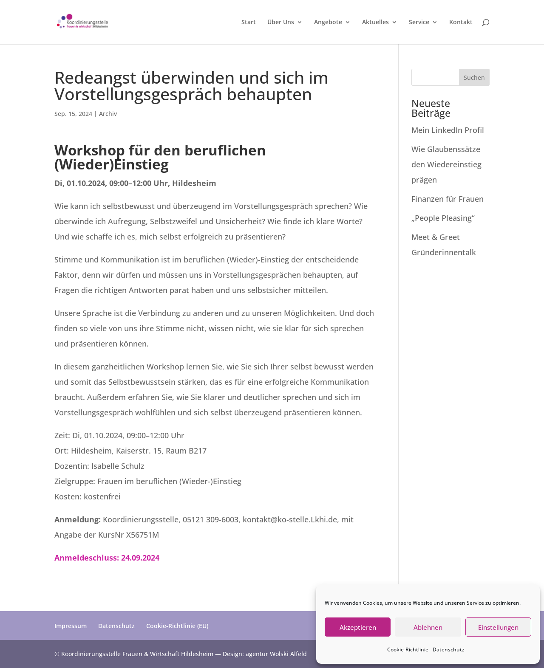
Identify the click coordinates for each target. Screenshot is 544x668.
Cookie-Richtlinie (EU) (177, 626)
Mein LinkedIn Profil (448, 130)
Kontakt (461, 22)
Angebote (328, 22)
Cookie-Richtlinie (407, 649)
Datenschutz (449, 649)
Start (248, 22)
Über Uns (280, 22)
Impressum (70, 626)
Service (419, 22)
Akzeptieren (358, 627)
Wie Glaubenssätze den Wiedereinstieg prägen (446, 164)
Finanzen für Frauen (449, 199)
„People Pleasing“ (443, 218)
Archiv (108, 114)
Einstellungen (498, 627)
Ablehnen (428, 627)
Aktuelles (375, 22)
